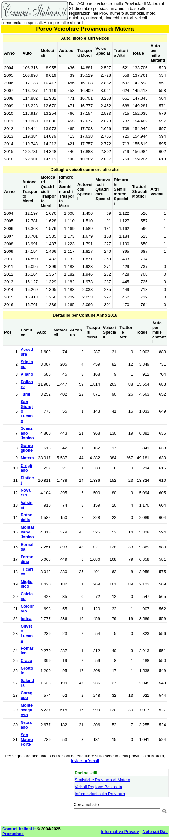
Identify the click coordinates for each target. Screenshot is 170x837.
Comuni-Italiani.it (19, 829)
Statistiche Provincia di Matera (102, 779)
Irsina (26, 618)
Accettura (27, 351)
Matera (27, 457)
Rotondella (27, 517)
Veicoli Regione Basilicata (98, 786)
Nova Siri (26, 492)
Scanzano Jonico (27, 433)
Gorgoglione (27, 448)
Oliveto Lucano (27, 633)
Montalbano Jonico (27, 532)
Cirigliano (26, 468)
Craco (26, 660)
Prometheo (13, 833)
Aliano (27, 374)
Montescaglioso (27, 710)
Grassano (26, 724)
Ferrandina (27, 559)
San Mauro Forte (27, 739)
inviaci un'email (85, 760)
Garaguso (27, 695)
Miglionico (27, 584)
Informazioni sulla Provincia (100, 793)
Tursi (25, 394)
